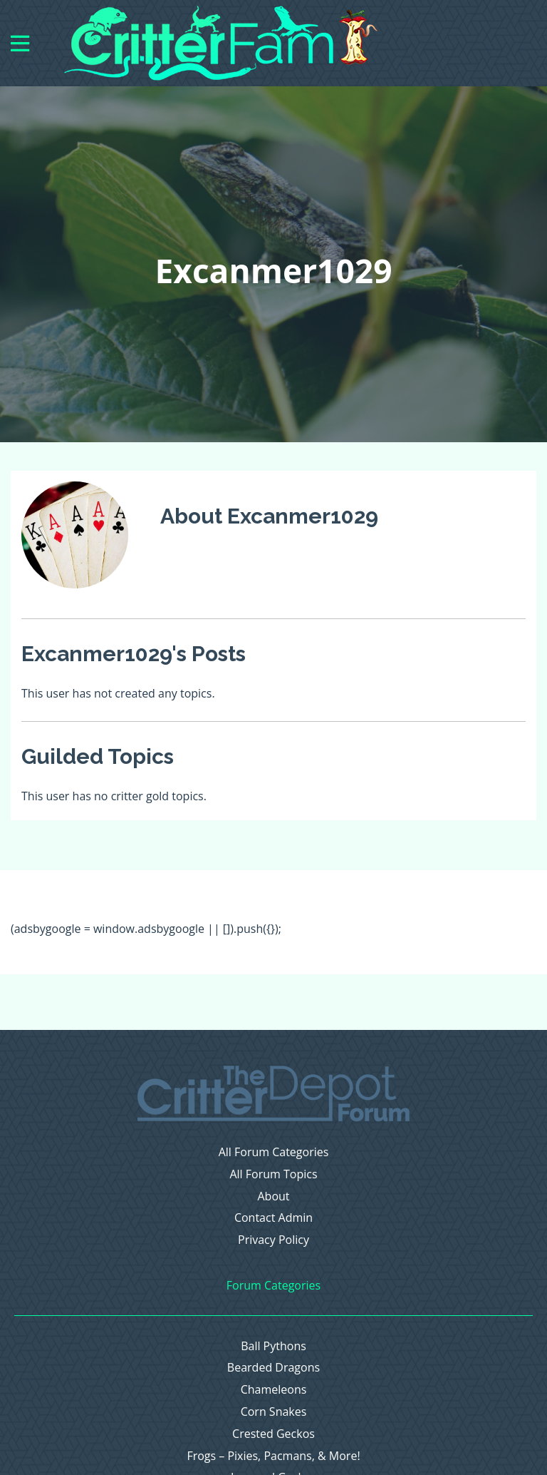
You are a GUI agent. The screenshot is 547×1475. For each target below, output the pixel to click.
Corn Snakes (274, 1411)
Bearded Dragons (273, 1367)
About (273, 1196)
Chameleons (274, 1389)
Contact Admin (273, 1217)
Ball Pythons (273, 1346)
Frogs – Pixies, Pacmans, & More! (273, 1456)
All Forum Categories (274, 1152)
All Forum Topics (273, 1174)
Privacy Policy (273, 1239)
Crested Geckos (273, 1433)
